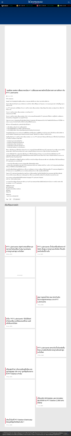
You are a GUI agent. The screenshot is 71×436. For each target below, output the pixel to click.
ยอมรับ (66, 433)
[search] (68, 2)
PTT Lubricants (16, 199)
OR (10, 199)
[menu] (2, 2)
